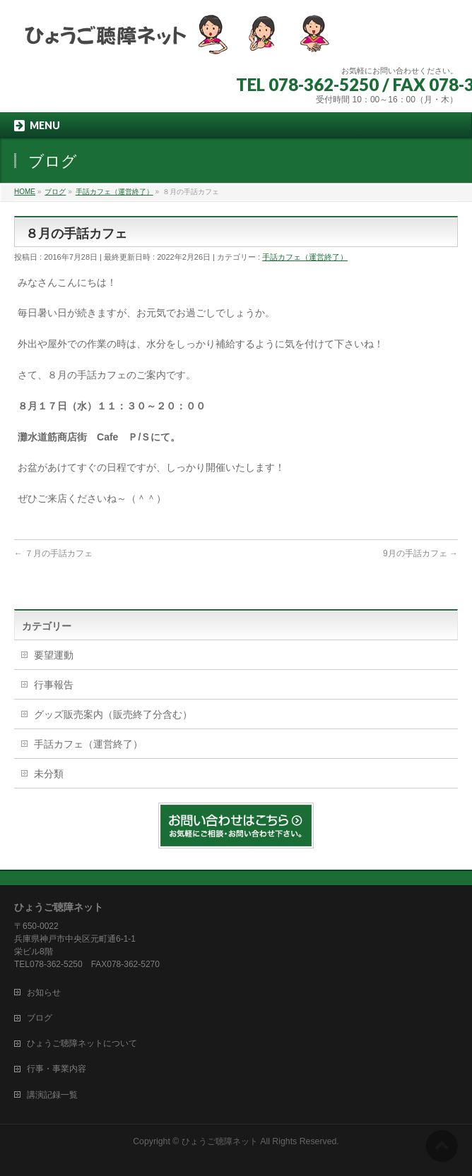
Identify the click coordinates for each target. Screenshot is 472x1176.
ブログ (39, 1018)
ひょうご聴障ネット (220, 1141)
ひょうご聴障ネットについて (82, 1043)
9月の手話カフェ (420, 553)
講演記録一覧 (52, 1095)
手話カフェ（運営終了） (305, 257)
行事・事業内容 (56, 1069)
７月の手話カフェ (53, 553)
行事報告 (53, 684)
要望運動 (53, 655)
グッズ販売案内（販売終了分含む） (113, 714)
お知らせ (44, 992)
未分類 (49, 773)
